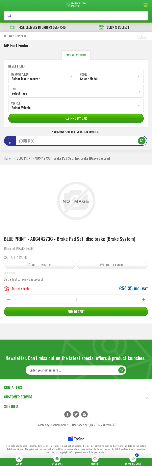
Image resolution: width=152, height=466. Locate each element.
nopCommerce (59, 425)
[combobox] (76, 16)
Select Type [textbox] (19, 93)
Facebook (67, 414)
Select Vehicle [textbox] (21, 107)
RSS (84, 414)
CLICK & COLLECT (114, 27)
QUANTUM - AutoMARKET (103, 425)
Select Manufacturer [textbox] (25, 78)
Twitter (76, 414)
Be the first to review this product (23, 279)
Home (7, 158)
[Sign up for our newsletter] (76, 370)
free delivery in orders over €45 (38, 27)
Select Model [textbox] (89, 78)
